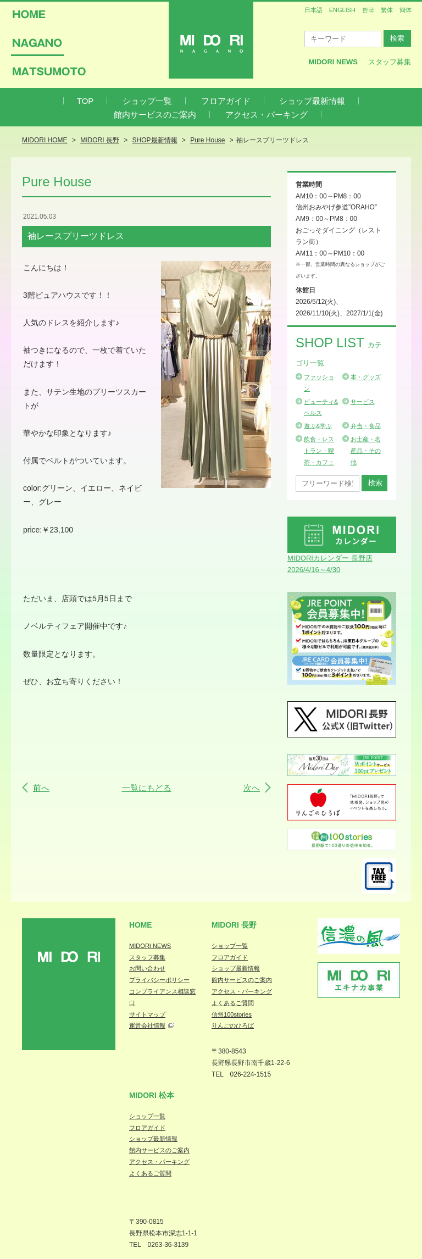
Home (140, 924)
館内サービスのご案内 (155, 114)
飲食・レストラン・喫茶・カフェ (319, 450)
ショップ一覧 (147, 100)
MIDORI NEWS (150, 945)
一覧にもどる (146, 787)
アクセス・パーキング (266, 114)
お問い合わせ (147, 968)
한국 (368, 10)
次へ (251, 787)
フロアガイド (226, 100)
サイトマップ (147, 1014)
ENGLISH (342, 10)
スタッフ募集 (389, 62)
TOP (85, 100)
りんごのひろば (233, 1025)
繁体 (387, 10)
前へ (41, 787)
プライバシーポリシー (159, 980)
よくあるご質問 (233, 1003)
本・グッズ (366, 377)
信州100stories (232, 1014)
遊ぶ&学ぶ (318, 426)
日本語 (313, 10)
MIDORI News (333, 62)
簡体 (405, 10)
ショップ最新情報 (312, 100)
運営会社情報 (147, 1025)
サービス (363, 401)
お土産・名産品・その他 (366, 450)
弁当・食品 (366, 426)
